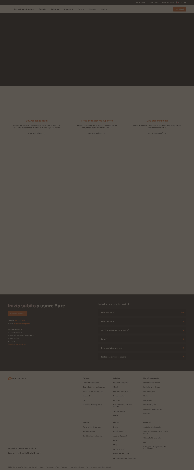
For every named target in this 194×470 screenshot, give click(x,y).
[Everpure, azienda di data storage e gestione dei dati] (17, 378)
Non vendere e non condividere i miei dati (98, 467)
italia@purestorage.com (17, 344)
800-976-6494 (20, 321)
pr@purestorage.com (22, 324)
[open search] (185, 2)
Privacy (42, 467)
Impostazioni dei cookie (77, 467)
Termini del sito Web (53, 467)
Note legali (64, 467)
